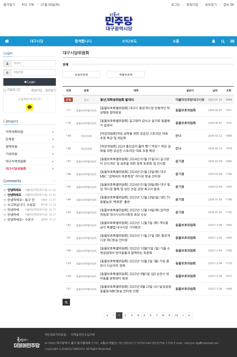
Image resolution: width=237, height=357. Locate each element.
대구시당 (36, 41)
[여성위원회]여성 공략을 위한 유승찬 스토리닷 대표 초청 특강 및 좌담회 (134, 136)
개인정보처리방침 (55, 334)
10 (176, 315)
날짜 (215, 90)
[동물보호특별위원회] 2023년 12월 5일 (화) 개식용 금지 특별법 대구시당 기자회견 (134, 225)
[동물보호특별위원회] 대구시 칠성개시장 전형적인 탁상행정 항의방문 (135, 110)
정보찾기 (211, 4)
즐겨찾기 (9, 4)
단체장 (10, 139)
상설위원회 (81, 74)
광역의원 (11, 146)
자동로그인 (11, 90)
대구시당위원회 (16, 168)
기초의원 (11, 154)
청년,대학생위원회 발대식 (117, 99)
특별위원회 (126, 74)
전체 (65, 64)
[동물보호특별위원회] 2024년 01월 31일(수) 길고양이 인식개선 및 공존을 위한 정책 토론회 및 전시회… (134, 161)
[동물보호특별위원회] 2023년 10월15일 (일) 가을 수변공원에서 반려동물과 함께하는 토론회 (135, 250)
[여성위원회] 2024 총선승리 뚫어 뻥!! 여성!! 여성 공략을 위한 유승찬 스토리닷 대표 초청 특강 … (135, 148)
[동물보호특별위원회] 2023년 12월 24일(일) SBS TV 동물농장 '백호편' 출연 (135, 199)
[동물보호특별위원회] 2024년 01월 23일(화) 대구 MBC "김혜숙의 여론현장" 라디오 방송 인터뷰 (133, 174)
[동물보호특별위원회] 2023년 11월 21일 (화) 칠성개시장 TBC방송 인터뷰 (135, 238)
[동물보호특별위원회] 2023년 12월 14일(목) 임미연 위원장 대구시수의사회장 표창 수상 (134, 212)
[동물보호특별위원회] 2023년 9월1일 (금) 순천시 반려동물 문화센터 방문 (134, 276)
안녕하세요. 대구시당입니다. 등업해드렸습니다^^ (38, 209)
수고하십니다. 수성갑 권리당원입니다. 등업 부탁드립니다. (43, 204)
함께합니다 (83, 41)
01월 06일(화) (50, 4)
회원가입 (192, 4)
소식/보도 (129, 41)
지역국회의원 (14, 131)
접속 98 (228, 4)
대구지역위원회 (16, 161)
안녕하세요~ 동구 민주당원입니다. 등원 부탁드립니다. (41, 199)
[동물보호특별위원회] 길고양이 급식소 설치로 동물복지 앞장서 (135, 123)
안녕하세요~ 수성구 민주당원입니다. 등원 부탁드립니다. (42, 219)
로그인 (175, 4)
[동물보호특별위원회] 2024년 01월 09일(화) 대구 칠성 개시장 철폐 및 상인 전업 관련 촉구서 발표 (135, 187)
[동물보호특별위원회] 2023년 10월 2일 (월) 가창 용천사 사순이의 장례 (134, 263)
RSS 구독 (28, 4)
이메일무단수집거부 (83, 334)
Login (29, 82)
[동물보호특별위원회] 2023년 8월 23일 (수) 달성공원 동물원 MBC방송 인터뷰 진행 (135, 289)
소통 (175, 41)
